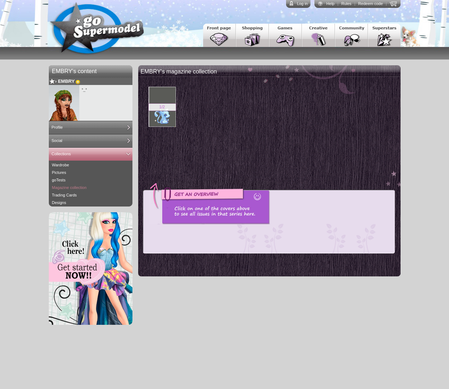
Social (57, 140)
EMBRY (66, 81)
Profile (57, 127)
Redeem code (370, 3)
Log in (302, 3)
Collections (61, 154)
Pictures (59, 172)
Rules (346, 3)
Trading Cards (64, 195)
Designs (59, 202)
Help (330, 3)
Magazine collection (69, 187)
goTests (59, 180)
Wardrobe (60, 165)
